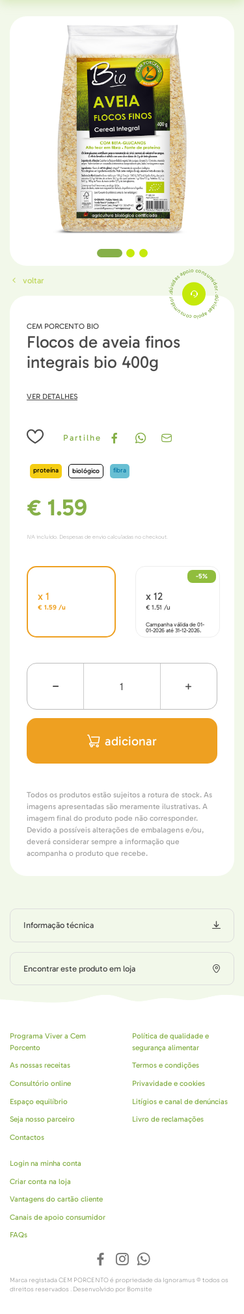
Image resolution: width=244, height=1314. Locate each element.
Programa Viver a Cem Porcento (48, 1041)
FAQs (18, 1234)
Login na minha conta (45, 1163)
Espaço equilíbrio (39, 1101)
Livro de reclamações (168, 1119)
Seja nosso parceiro (42, 1119)
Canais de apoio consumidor (57, 1217)
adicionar (122, 741)
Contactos (27, 1137)
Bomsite (139, 1289)
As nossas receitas (40, 1065)
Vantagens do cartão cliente (56, 1199)
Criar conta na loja (40, 1181)
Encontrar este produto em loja (79, 968)
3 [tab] (143, 253)
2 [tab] (130, 253)
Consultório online (40, 1083)
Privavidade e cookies (168, 1083)
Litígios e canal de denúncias (180, 1101)
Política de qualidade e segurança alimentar (170, 1041)
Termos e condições (165, 1065)
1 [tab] (109, 253)
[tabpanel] (122, 128)
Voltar (27, 280)
